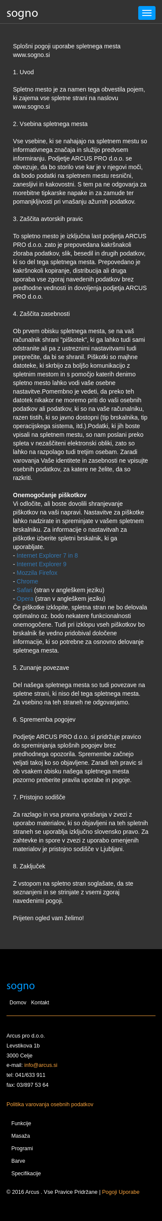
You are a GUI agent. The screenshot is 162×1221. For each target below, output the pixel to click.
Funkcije (21, 1123)
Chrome (27, 581)
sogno (22, 14)
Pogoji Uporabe (121, 1192)
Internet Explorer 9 (42, 564)
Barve (18, 1161)
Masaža (20, 1136)
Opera (25, 598)
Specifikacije (26, 1174)
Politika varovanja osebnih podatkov (49, 1104)
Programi (22, 1148)
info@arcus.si (40, 1065)
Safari (25, 590)
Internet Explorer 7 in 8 (47, 555)
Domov (18, 1003)
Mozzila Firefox (37, 572)
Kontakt (40, 1003)
